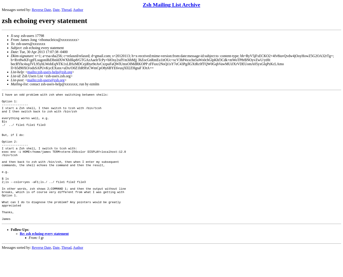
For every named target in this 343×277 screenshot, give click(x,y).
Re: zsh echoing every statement (44, 259)
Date (56, 10)
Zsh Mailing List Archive (171, 5)
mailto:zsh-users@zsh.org (45, 80)
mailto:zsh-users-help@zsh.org (49, 72)
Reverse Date (41, 10)
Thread (66, 10)
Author (78, 10)
